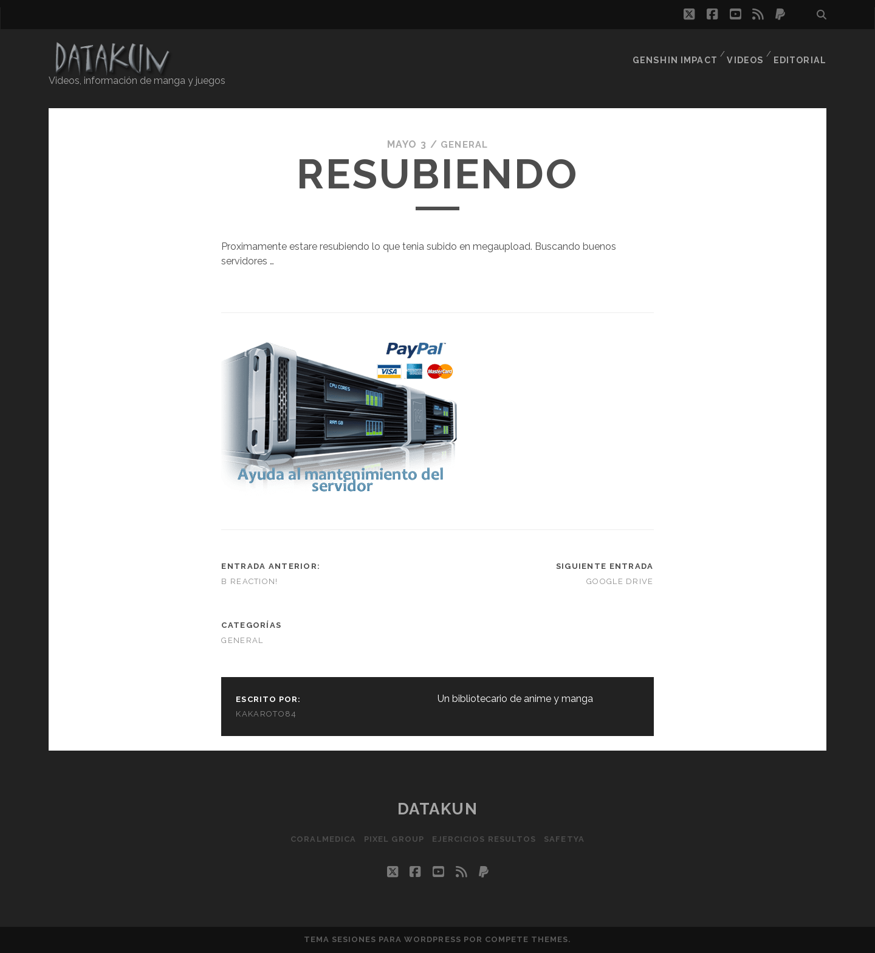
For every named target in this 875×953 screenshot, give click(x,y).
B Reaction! (249, 581)
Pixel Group (392, 838)
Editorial (801, 51)
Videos (746, 51)
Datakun (437, 809)
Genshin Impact (676, 51)
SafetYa (570, 838)
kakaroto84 (266, 713)
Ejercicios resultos (486, 838)
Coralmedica (317, 838)
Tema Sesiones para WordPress (382, 939)
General (464, 144)
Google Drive (619, 581)
